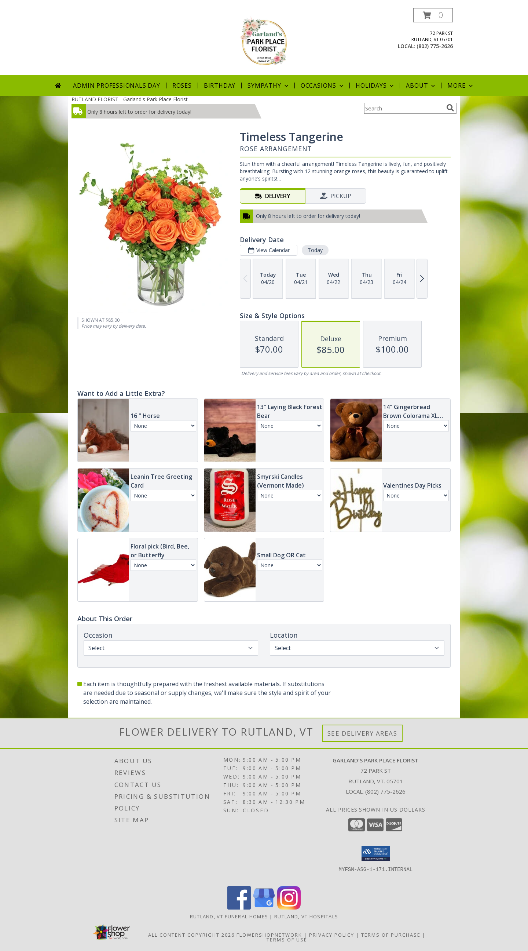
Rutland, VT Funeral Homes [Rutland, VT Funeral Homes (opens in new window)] (229, 916)
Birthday (219, 85)
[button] (433, 15)
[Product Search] (403, 108)
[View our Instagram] (289, 907)
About (421, 85)
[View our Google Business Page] (264, 907)
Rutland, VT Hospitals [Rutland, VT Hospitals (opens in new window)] (306, 916)
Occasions (323, 85)
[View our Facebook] (239, 907)
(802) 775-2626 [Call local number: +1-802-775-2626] (435, 46)
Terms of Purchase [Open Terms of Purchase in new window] (391, 935)
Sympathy (268, 85)
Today (315, 250)
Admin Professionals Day (116, 85)
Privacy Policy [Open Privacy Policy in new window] (331, 935)
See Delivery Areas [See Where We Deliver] (362, 733)
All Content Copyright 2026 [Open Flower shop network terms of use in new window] (191, 935)
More (460, 85)
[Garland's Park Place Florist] (264, 41)
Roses (182, 85)
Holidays (375, 85)
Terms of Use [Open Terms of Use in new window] (287, 939)
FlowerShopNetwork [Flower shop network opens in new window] (269, 935)
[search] (450, 108)
